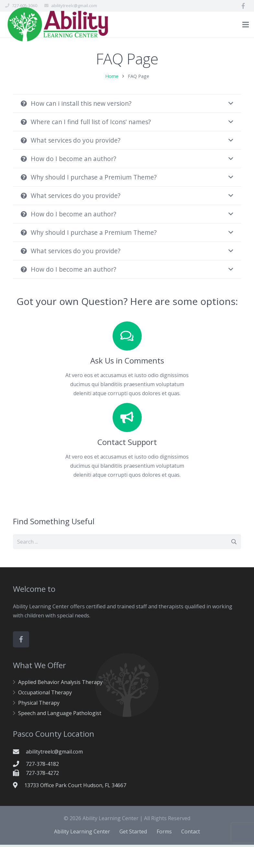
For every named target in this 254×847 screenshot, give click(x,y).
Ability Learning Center (82, 833)
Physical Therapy (39, 705)
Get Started (133, 833)
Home (111, 78)
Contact (190, 833)
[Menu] (245, 24)
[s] (127, 544)
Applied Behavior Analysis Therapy (60, 684)
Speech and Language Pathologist (59, 715)
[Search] (233, 544)
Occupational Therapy (45, 694)
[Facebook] (243, 6)
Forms (164, 833)
